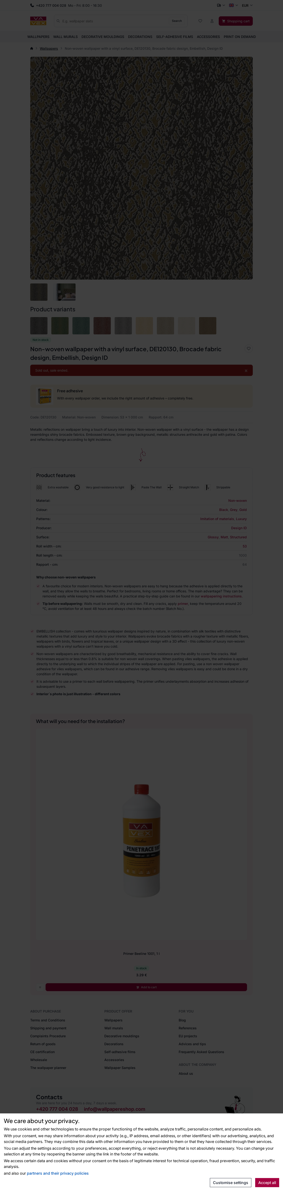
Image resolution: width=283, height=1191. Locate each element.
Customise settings (230, 1182)
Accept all (267, 1182)
